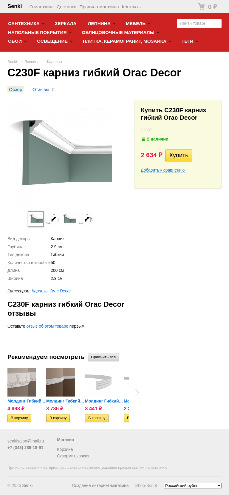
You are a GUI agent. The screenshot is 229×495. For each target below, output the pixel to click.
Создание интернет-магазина (100, 485)
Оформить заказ (73, 456)
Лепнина (99, 23)
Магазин (65, 439)
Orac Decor (60, 291)
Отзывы (41, 89)
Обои (15, 41)
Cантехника (24, 23)
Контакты (132, 6)
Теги (187, 41)
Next (137, 392)
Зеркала (66, 23)
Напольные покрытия (37, 32)
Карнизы (54, 62)
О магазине (42, 6)
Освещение (52, 41)
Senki (14, 6)
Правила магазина (99, 6)
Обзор (15, 89)
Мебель (136, 23)
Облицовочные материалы (118, 32)
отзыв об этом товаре (47, 326)
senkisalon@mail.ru (25, 441)
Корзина (65, 449)
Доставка (66, 6)
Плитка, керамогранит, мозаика (124, 41)
